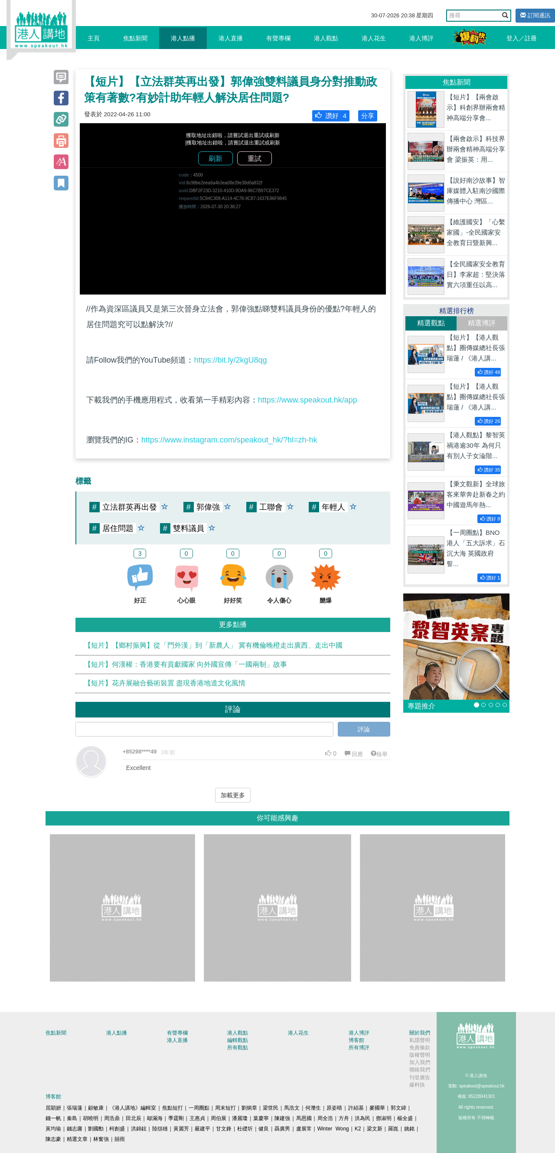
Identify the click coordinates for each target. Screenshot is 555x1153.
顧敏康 (96, 1108)
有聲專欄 (278, 38)
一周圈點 (199, 1108)
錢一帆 (53, 1118)
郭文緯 (398, 1108)
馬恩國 (304, 1118)
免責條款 (419, 1048)
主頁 (94, 38)
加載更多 (233, 795)
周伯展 (218, 1118)
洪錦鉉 (139, 1129)
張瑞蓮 (74, 1108)
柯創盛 (117, 1129)
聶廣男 (282, 1129)
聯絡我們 (419, 1070)
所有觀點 (237, 1048)
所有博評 (359, 1048)
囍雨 (119, 1139)
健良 (263, 1129)
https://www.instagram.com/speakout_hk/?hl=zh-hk (229, 440)
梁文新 (374, 1129)
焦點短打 (172, 1108)
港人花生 (374, 38)
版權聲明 (419, 1055)
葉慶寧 (261, 1118)
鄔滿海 (155, 1118)
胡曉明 (90, 1118)
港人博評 (421, 38)
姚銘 (409, 1129)
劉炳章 (249, 1108)
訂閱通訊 (535, 15)
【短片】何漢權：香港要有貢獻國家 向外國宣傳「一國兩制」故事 (185, 664)
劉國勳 (96, 1129)
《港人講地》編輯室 (132, 1108)
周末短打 (225, 1108)
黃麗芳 (181, 1129)
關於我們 (419, 1033)
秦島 (72, 1118)
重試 (254, 158)
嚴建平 (202, 1129)
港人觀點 (326, 38)
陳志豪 (53, 1139)
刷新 (215, 158)
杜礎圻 (245, 1129)
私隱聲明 (419, 1040)
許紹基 (356, 1108)
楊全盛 (405, 1118)
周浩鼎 (112, 1118)
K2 (358, 1129)
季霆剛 (176, 1118)
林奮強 (101, 1139)
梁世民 (270, 1108)
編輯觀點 (237, 1040)
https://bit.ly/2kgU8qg (230, 360)
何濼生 (313, 1108)
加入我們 (419, 1062)
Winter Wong (333, 1129)
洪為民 (362, 1118)
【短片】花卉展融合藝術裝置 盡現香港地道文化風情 (164, 683)
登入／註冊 (521, 38)
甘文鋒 (224, 1129)
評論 (364, 729)
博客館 (356, 1040)
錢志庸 (74, 1129)
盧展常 (304, 1129)
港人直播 (231, 38)
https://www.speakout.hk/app (307, 400)
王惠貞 (197, 1118)
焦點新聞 (135, 38)
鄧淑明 (384, 1118)
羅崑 (393, 1129)
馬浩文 (292, 1108)
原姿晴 (334, 1108)
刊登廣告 (419, 1077)
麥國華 (377, 1108)
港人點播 (183, 38)
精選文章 (77, 1139)
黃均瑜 (53, 1129)
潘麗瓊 (240, 1118)
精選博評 (482, 323)
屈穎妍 (53, 1108)
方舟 (344, 1118)
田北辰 (133, 1118)
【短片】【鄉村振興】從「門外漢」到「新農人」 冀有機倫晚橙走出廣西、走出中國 (213, 645)
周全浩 (325, 1118)
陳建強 (282, 1118)
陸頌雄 (160, 1129)
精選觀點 (431, 323)
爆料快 (417, 1085)
